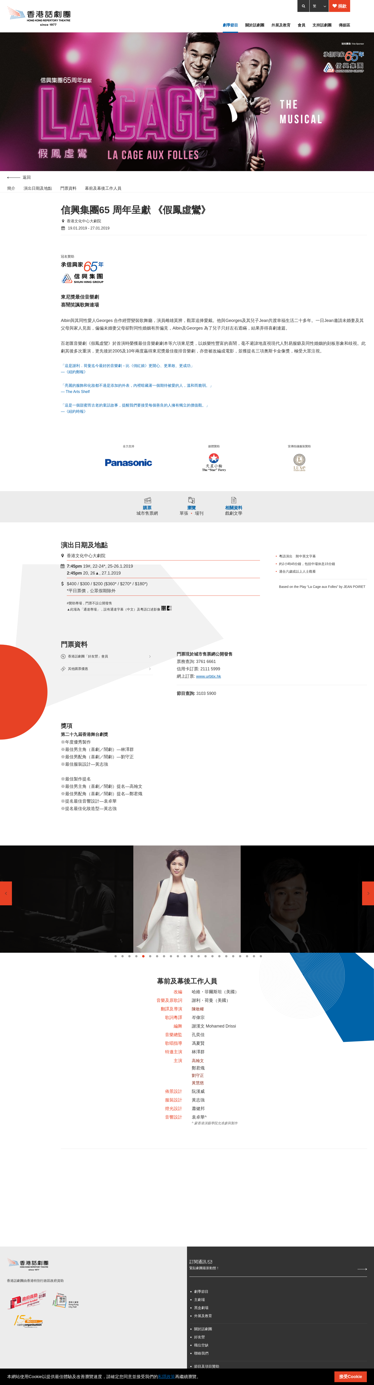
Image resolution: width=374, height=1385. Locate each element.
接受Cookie (350, 1376)
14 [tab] (205, 968)
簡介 (11, 190)
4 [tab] (136, 968)
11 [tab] (185, 968)
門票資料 (68, 190)
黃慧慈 (198, 1099)
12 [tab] (192, 968)
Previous (6, 905)
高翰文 (198, 1076)
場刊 (199, 517)
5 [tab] (143, 968)
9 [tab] (171, 968)
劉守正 (198, 1091)
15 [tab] (212, 968)
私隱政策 (166, 1376)
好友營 (199, 1356)
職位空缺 (201, 1364)
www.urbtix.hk (209, 682)
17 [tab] (226, 968)
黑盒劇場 (201, 1327)
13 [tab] (198, 968)
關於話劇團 (203, 1348)
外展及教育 (203, 1335)
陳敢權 (198, 1022)
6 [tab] (150, 968)
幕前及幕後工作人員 (103, 190)
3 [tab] (129, 968)
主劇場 (199, 1319)
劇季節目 (201, 1311)
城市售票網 (144, 517)
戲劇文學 (237, 517)
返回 (19, 179)
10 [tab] (178, 968)
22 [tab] (261, 968)
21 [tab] (254, 968)
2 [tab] (122, 968)
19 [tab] (240, 968)
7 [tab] (157, 968)
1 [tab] (115, 968)
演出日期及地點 (38, 190)
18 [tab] (233, 968)
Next (368, 905)
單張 (184, 517)
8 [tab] (164, 968)
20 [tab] (247, 968)
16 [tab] (219, 968)
